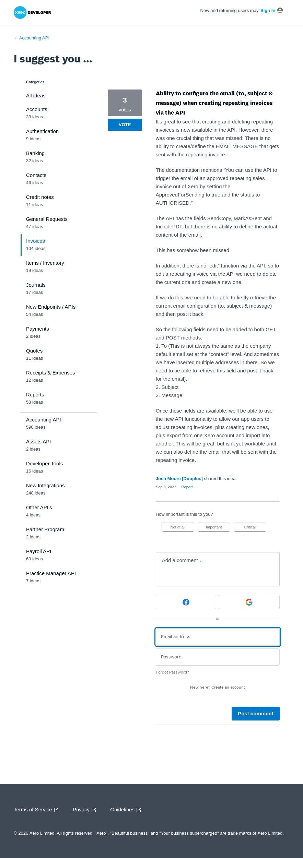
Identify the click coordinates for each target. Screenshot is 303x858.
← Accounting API (31, 37)
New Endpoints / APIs (50, 307)
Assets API (38, 441)
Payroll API (38, 551)
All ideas (36, 95)
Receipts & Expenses (50, 373)
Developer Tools (44, 463)
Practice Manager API (51, 573)
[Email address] (218, 637)
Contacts (36, 175)
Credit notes (40, 197)
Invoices (35, 241)
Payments (37, 329)
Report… (189, 487)
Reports (35, 394)
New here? (217, 687)
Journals (36, 285)
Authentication (42, 131)
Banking (35, 153)
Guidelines (127, 810)
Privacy (86, 810)
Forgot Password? (172, 672)
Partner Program (45, 529)
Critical (255, 528)
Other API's (39, 507)
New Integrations (45, 485)
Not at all (182, 528)
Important (218, 528)
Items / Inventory (45, 263)
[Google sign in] (249, 602)
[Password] (218, 657)
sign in (267, 10)
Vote (125, 124)
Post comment (255, 713)
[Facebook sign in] (186, 602)
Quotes (34, 351)
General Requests (47, 219)
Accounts (36, 109)
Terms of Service (38, 810)
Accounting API (43, 419)
